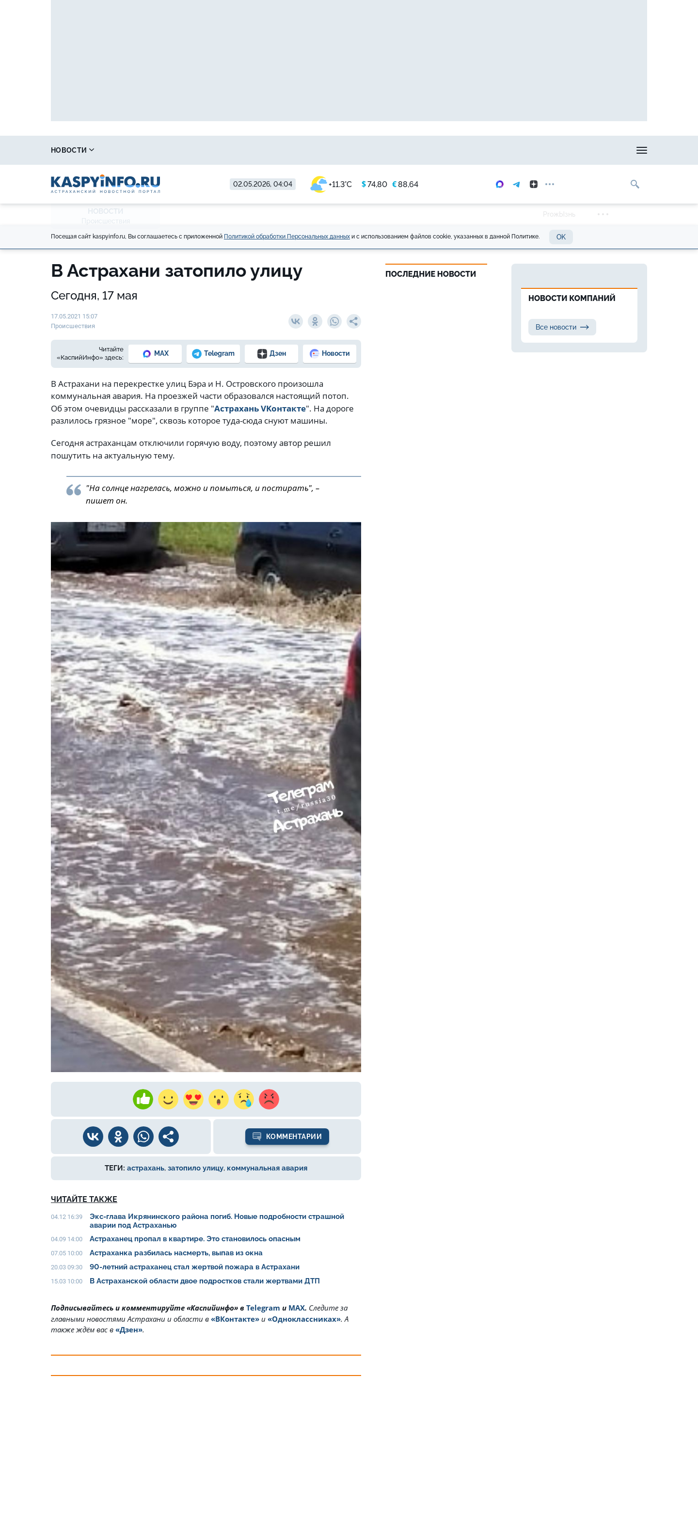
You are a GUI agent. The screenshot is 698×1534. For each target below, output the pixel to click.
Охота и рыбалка (228, 150)
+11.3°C (331, 184)
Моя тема (558, 150)
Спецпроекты (399, 150)
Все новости (562, 327)
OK (561, 237)
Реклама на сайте (483, 150)
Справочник (144, 150)
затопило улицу (195, 1168)
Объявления (623, 150)
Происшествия (105, 221)
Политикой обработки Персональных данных (287, 236)
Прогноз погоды (317, 150)
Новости (72, 150)
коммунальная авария (267, 1168)
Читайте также (84, 1199)
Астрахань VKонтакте (260, 408)
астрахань (145, 1168)
